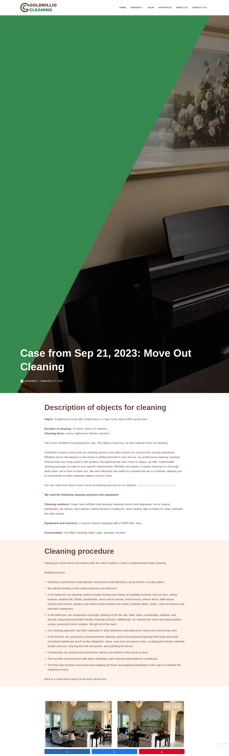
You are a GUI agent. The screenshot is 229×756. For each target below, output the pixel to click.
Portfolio (165, 7)
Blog (151, 7)
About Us (182, 7)
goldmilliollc (31, 380)
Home (122, 7)
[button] (142, 7)
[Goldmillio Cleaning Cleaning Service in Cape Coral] (38, 7)
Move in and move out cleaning (156, 485)
